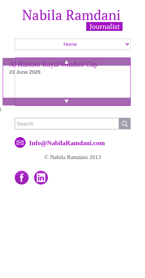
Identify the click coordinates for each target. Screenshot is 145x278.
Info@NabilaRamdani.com (67, 143)
